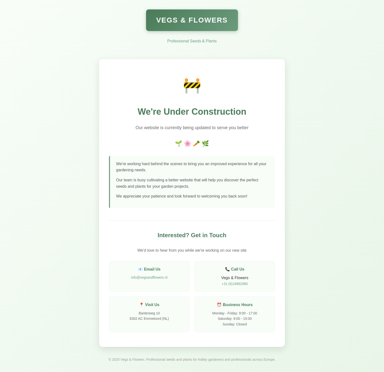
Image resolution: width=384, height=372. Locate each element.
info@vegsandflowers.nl (149, 277)
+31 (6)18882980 (235, 284)
